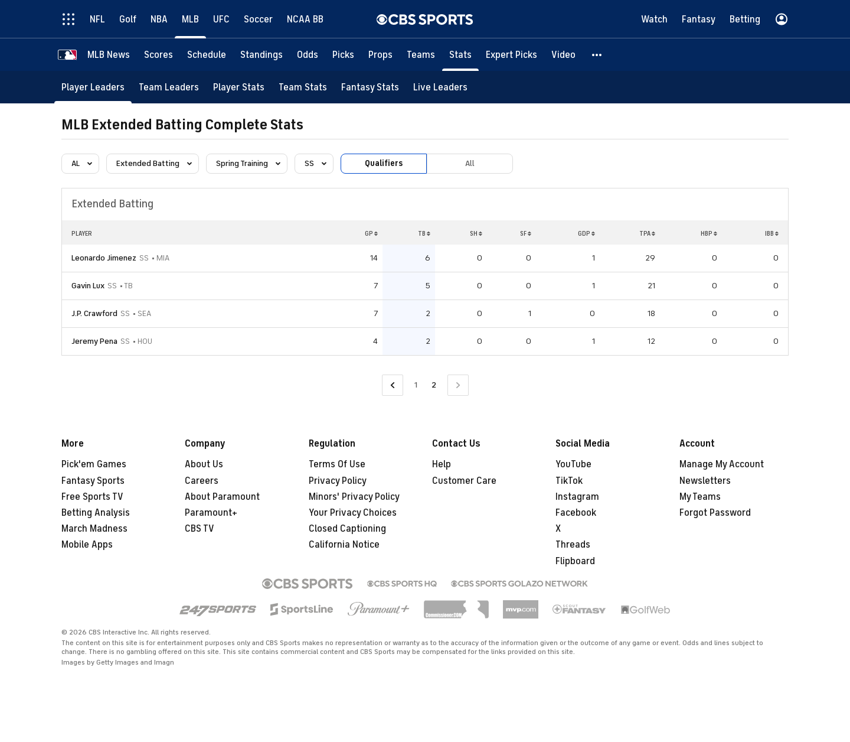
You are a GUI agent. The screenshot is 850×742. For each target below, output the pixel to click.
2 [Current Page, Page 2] (433, 385)
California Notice (344, 545)
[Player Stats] (239, 87)
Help (441, 464)
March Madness (94, 529)
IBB (772, 233)
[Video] (563, 54)
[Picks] (343, 54)
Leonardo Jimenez (103, 258)
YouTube (573, 464)
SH (476, 233)
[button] (597, 54)
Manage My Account (721, 464)
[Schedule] (206, 54)
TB (424, 233)
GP (371, 233)
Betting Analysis (95, 513)
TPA (647, 233)
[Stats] (460, 54)
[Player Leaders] (93, 87)
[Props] (380, 54)
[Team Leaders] (169, 87)
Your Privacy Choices (353, 513)
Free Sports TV (92, 497)
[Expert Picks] (511, 54)
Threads (572, 545)
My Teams (700, 497)
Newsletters (705, 481)
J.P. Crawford (94, 313)
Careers (201, 481)
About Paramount (222, 497)
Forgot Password (715, 513)
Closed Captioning (347, 529)
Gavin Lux (87, 286)
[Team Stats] (303, 87)
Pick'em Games (93, 464)
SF (525, 233)
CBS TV (199, 529)
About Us (204, 464)
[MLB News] (108, 54)
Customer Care (464, 481)
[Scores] (158, 54)
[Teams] (421, 54)
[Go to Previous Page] (392, 385)
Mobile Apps (87, 545)
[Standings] (261, 54)
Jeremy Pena (94, 341)
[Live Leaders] (440, 87)
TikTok (569, 481)
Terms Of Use (337, 464)
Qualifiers (384, 163)
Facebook (575, 513)
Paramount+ (211, 513)
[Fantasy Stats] (370, 87)
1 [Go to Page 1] (415, 385)
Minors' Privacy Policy (354, 497)
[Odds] (307, 54)
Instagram (577, 497)
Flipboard (575, 561)
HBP (709, 233)
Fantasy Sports (93, 481)
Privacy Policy (338, 481)
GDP (586, 233)
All (470, 163)
